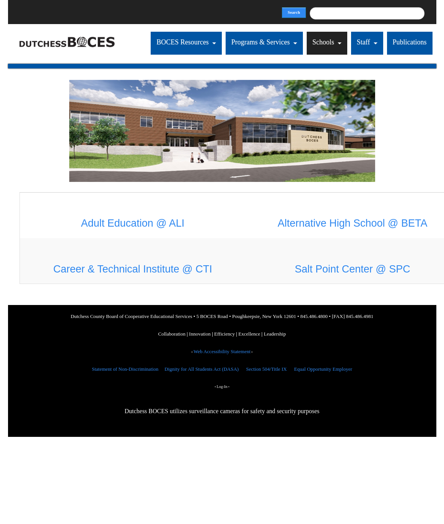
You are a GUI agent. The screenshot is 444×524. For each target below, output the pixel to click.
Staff (363, 42)
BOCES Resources (183, 42)
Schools (323, 42)
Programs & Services (261, 42)
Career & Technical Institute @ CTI (132, 269)
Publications (410, 42)
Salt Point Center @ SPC (352, 269)
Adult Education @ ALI (133, 223)
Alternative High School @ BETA (353, 223)
